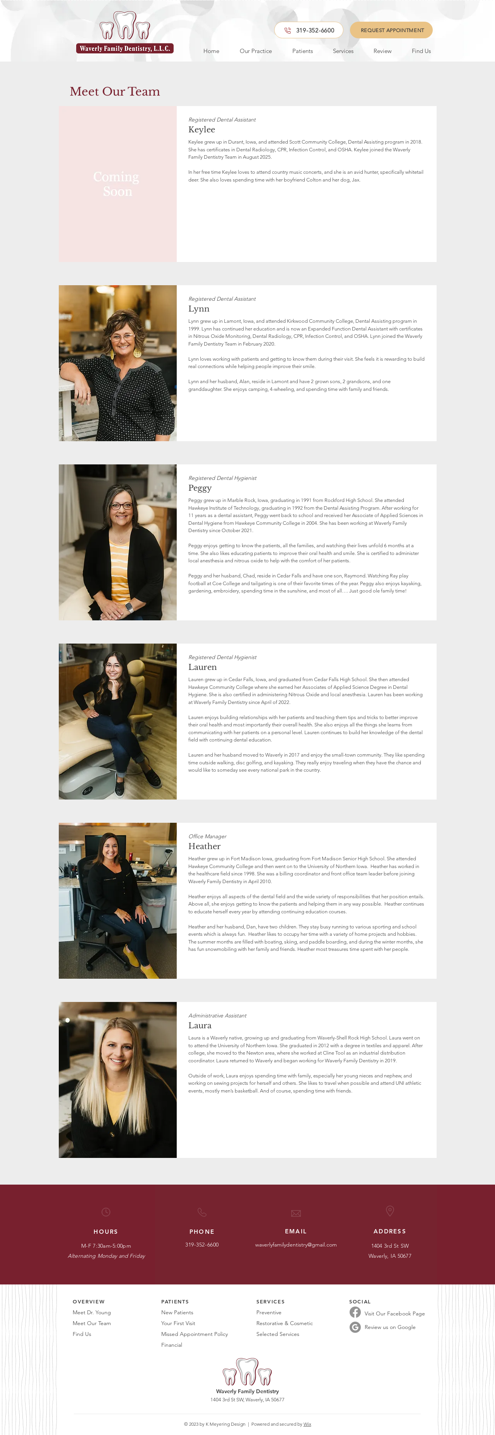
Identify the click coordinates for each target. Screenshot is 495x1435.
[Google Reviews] (355, 1327)
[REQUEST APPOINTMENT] (391, 30)
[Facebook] (355, 1312)
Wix (307, 1424)
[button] (251, 51)
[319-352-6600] (308, 30)
